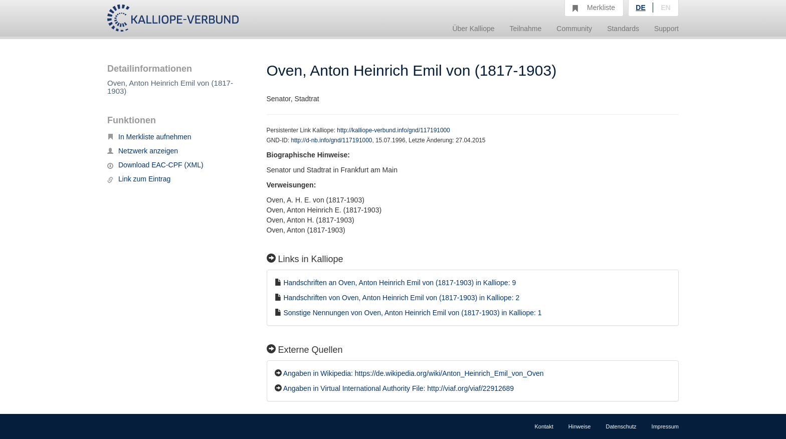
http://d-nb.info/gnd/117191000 (331, 140)
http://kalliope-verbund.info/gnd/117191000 (393, 130)
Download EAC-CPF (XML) (155, 165)
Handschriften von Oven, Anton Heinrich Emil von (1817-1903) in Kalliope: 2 (401, 298)
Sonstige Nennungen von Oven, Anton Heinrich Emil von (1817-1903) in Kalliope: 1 (412, 313)
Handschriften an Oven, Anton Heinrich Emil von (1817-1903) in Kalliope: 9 (399, 283)
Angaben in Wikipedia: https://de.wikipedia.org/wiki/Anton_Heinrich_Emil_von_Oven (413, 373)
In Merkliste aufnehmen (149, 137)
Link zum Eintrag (138, 179)
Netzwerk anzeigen (142, 151)
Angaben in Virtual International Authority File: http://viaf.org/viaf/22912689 (398, 388)
